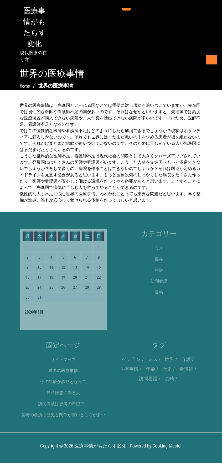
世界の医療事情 (63, 370)
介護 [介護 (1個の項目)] (186, 359)
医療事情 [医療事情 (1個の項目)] (129, 369)
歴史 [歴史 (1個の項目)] (167, 369)
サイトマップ (63, 359)
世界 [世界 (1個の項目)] (169, 359)
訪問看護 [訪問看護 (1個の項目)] (148, 378)
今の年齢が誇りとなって (63, 381)
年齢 (159, 270)
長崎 (159, 292)
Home (25, 86)
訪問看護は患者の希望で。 (63, 403)
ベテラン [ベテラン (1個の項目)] (131, 359)
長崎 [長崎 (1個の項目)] (169, 378)
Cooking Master (167, 446)
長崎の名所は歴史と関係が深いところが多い (63, 414)
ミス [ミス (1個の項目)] (153, 359)
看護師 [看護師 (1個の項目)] (186, 369)
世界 (159, 258)
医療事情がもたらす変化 (34, 27)
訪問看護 (159, 281)
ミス (159, 247)
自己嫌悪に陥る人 (63, 392)
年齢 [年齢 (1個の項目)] (150, 369)
